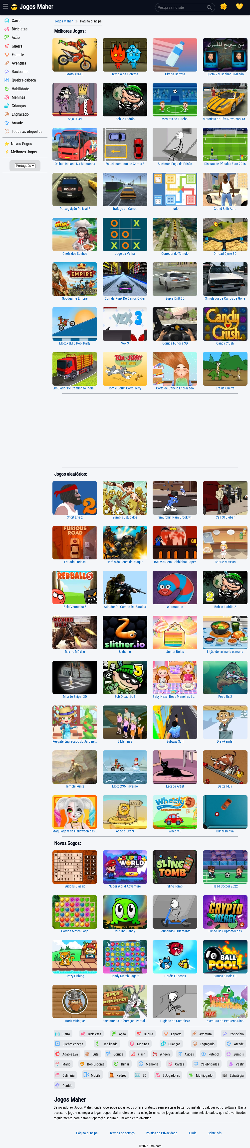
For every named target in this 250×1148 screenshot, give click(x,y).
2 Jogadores (171, 1075)
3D (144, 1075)
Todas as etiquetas (27, 131)
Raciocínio (20, 71)
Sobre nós (215, 1133)
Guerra (17, 46)
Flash (141, 1054)
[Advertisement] (150, 430)
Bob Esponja (95, 1064)
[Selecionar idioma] (25, 165)
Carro (16, 20)
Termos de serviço (122, 1133)
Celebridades (210, 1064)
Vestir (240, 1064)
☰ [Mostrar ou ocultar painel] (5, 6)
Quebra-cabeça (24, 80)
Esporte (18, 54)
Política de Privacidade (161, 1133)
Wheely (165, 1054)
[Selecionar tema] (223, 6)
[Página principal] (36, 9)
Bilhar (125, 1064)
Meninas (18, 97)
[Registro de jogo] (239, 6)
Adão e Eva (70, 1054)
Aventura (19, 63)
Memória (152, 1064)
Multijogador (205, 1075)
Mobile (95, 1075)
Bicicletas (19, 29)
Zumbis (239, 1054)
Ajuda (193, 1133)
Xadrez (121, 1075)
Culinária (68, 1075)
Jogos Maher (63, 21)
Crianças (19, 105)
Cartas (179, 1064)
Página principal (87, 1133)
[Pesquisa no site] (185, 7)
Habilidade (20, 89)
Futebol (214, 1054)
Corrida (118, 1054)
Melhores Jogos (24, 152)
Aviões (189, 1054)
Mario (66, 1064)
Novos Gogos (21, 143)
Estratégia (237, 1075)
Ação (16, 37)
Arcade (17, 123)
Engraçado (20, 114)
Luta (95, 1054)
